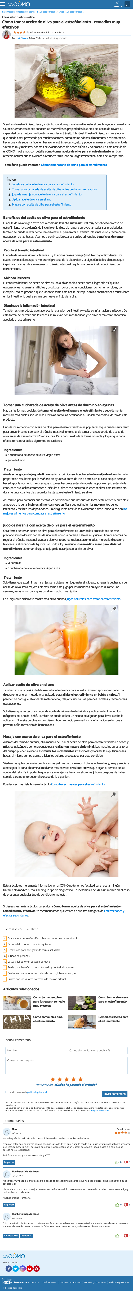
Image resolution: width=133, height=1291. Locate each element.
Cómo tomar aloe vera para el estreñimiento (113, 1000)
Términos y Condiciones (95, 1282)
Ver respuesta (11, 1236)
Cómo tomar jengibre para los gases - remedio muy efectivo (49, 1002)
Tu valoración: (44, 1085)
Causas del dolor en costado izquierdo (29, 944)
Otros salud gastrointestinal (71, 12)
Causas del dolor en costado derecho (29, 961)
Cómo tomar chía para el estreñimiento (48, 1019)
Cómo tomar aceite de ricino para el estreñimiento (74, 165)
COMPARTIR (117, 4)
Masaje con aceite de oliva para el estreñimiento (41, 204)
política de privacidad (37, 1092)
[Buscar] (128, 4)
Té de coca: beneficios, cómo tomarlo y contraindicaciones (41, 967)
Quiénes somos (49, 1282)
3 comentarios (57, 32)
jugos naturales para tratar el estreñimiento (93, 599)
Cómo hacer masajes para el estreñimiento (77, 784)
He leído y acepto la (28, 1092)
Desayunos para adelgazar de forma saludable (34, 950)
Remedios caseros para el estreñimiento (113, 1019)
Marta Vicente (22, 38)
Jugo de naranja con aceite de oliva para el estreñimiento (46, 194)
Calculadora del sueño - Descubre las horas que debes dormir (43, 938)
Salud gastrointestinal (47, 12)
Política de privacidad (119, 1282)
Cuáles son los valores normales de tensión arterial (37, 979)
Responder (9, 1162)
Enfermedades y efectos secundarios (18, 12)
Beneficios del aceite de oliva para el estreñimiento (42, 184)
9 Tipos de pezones (19, 956)
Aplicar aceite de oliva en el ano (31, 199)
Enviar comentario (115, 1094)
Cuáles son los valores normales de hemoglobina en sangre (42, 973)
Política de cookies (13, 1288)
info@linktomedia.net (99, 1110)
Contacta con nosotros (70, 1282)
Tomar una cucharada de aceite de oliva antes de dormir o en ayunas (54, 189)
